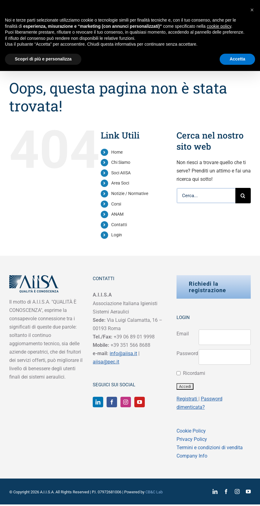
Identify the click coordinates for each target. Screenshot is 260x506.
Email (183, 334)
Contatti (119, 224)
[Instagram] (125, 402)
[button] (252, 10)
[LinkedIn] (98, 402)
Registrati (187, 399)
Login (116, 234)
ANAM (117, 214)
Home (117, 152)
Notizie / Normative (129, 193)
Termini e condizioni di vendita (210, 447)
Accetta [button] (237, 58)
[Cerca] (243, 195)
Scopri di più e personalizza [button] (43, 58)
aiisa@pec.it (106, 362)
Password (187, 353)
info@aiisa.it (123, 353)
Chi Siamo (120, 162)
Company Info (192, 456)
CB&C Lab (154, 492)
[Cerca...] (206, 195)
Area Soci (120, 182)
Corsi (116, 203)
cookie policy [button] (219, 26)
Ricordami (193, 373)
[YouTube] (139, 402)
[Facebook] (112, 402)
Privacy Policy (192, 439)
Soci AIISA (121, 172)
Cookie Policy (191, 431)
